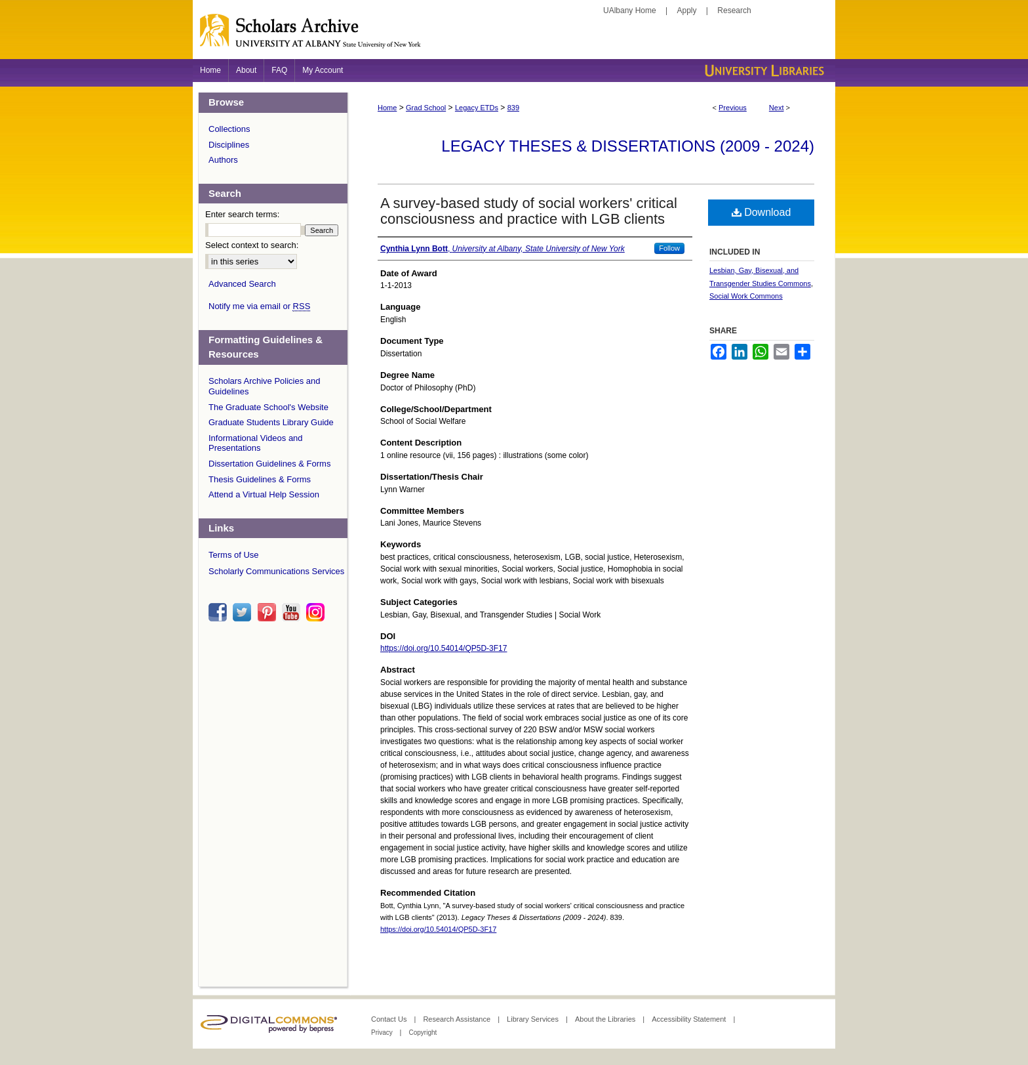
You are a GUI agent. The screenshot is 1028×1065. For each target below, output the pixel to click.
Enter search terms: (242, 214)
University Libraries (763, 70)
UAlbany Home (629, 10)
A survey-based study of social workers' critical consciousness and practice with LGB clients (528, 211)
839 (513, 108)
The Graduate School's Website (268, 407)
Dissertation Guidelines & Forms (269, 464)
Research (734, 10)
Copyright (422, 1032)
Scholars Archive (514, 36)
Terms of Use (233, 555)
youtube (293, 612)
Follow (669, 248)
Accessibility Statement (690, 1019)
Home (387, 108)
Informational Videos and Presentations (255, 443)
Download (761, 212)
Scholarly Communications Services (276, 571)
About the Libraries (606, 1019)
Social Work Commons (746, 296)
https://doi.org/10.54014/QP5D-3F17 (443, 648)
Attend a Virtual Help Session (263, 494)
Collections (229, 129)
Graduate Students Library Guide (271, 422)
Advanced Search (242, 284)
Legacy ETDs (476, 108)
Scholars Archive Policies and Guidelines (264, 386)
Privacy (383, 1032)
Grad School (426, 108)
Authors (223, 160)
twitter (244, 612)
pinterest (269, 612)
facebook (219, 612)
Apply (687, 10)
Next (776, 108)
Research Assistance (457, 1019)
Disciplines (228, 145)
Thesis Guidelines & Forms (259, 479)
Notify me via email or (259, 306)
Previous (733, 108)
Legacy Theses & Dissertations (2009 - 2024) (627, 146)
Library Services (534, 1019)
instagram (317, 612)
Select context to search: (251, 245)
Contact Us (389, 1019)
